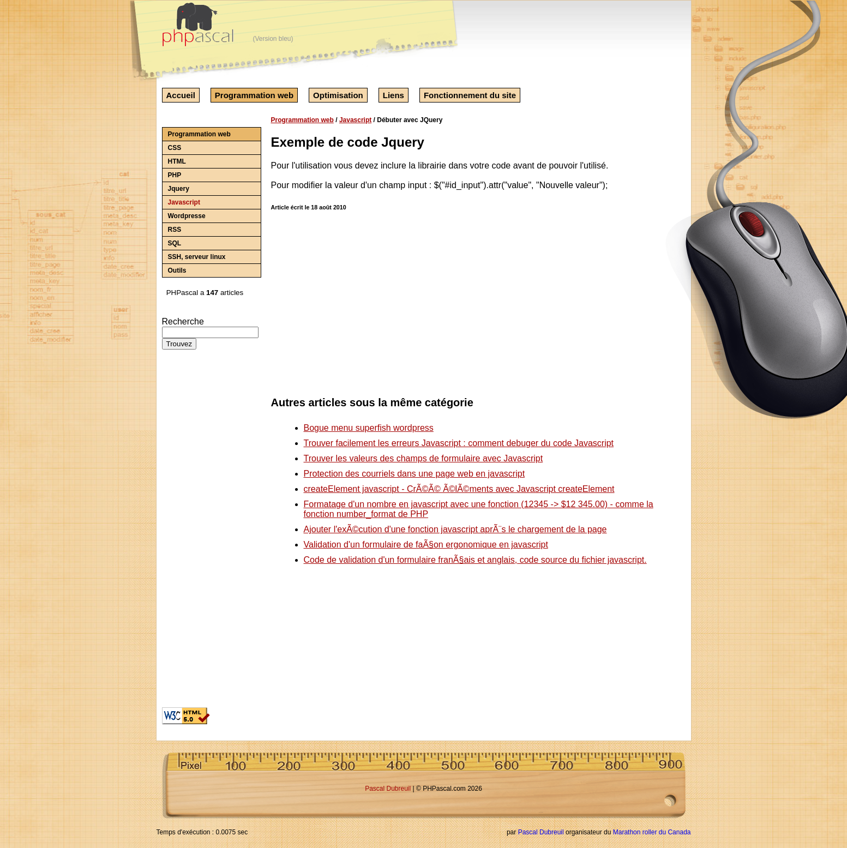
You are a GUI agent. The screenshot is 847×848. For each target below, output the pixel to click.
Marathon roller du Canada (652, 832)
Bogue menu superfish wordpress (369, 427)
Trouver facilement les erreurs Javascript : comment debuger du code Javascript (459, 443)
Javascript (184, 202)
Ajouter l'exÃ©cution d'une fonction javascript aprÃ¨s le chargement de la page (455, 529)
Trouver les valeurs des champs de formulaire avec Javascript (423, 458)
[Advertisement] (194, 532)
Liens (393, 95)
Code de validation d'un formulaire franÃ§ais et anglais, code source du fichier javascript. (475, 559)
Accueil (180, 95)
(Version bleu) (273, 39)
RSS (175, 229)
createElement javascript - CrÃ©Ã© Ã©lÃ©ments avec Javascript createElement (459, 489)
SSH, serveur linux (197, 257)
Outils (177, 270)
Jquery (178, 189)
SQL (175, 243)
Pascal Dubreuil (388, 788)
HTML (177, 161)
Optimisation (338, 95)
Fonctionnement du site (470, 95)
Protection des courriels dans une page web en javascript (414, 473)
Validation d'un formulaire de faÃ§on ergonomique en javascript (426, 544)
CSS (175, 148)
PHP (175, 175)
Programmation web (254, 95)
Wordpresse (187, 216)
